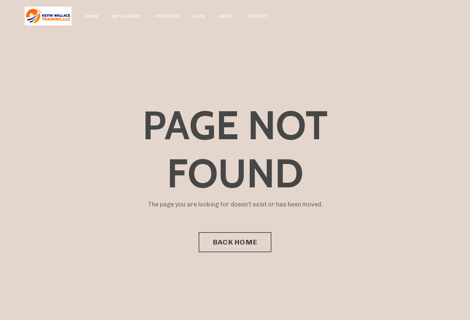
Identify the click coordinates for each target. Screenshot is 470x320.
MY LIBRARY (126, 16)
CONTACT (257, 16)
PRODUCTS (167, 16)
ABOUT (226, 16)
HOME (92, 16)
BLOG (199, 16)
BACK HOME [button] (235, 242)
